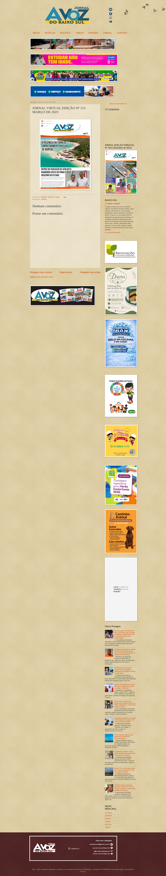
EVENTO (108, 819)
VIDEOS (108, 827)
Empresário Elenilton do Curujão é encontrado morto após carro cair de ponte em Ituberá (125, 720)
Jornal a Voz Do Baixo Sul (118, 104)
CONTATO (122, 33)
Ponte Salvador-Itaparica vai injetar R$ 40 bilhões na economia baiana (123, 736)
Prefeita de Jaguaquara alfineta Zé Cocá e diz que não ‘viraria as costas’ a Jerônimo (124, 686)
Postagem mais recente (41, 272)
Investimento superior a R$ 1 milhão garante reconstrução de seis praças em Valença (124, 753)
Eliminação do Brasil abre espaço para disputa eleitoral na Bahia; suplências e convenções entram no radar (125, 703)
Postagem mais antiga (90, 272)
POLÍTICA (65, 33)
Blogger (82, 871)
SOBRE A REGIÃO (113, 204)
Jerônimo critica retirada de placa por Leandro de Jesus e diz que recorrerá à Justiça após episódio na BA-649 (124, 787)
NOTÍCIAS (50, 33)
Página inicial (66, 272)
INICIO (36, 33)
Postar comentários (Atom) (44, 277)
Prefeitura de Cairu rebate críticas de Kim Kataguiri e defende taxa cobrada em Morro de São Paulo (124, 670)
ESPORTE (93, 33)
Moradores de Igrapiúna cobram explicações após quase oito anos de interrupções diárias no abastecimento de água (124, 652)
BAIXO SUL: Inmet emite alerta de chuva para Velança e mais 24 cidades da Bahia (124, 770)
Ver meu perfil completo (112, 232)
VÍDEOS (79, 33)
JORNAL (107, 33)
